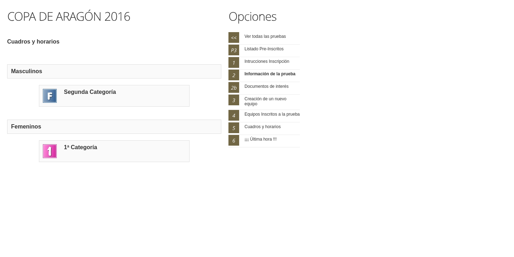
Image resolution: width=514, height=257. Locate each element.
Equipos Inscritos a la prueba (272, 114)
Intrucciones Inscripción (267, 61)
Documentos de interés (266, 86)
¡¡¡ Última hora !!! (261, 139)
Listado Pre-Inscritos (264, 48)
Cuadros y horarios (263, 126)
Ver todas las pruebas (265, 36)
